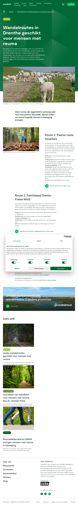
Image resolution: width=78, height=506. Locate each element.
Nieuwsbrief (8, 466)
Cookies (73, 502)
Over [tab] (61, 241)
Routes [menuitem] (24, 3)
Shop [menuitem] (24, 5)
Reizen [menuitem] (31, 3)
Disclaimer (46, 502)
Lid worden (8, 470)
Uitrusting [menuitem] (17, 5)
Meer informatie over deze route (60, 186)
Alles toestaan (61, 268)
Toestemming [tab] (16, 241)
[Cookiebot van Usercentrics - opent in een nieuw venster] (64, 237)
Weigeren (17, 268)
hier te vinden (44, 275)
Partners (7, 477)
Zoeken (70, 4)
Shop (5, 481)
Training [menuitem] (38, 3)
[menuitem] (7, 4)
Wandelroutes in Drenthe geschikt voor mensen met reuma (35, 12)
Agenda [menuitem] (16, 3)
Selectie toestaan (39, 268)
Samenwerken (9, 473)
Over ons (7, 462)
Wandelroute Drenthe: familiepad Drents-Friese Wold (36, 231)
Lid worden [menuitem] (32, 5)
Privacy (38, 502)
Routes (11, 12)
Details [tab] (39, 241)
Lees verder (14, 306)
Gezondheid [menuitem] (47, 3)
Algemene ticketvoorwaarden (60, 502)
